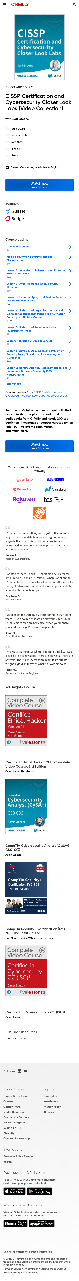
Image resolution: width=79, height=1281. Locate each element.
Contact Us (50, 1096)
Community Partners (16, 1117)
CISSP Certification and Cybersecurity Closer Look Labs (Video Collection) (36, 394)
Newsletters (50, 1101)
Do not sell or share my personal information (27, 1251)
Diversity (8, 1133)
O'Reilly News (11, 1106)
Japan (7, 1161)
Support (49, 1089)
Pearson (16, 155)
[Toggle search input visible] (75, 4)
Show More (14, 383)
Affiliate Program (14, 1122)
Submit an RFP (12, 1128)
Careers (8, 1101)
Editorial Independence (53, 1268)
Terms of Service (12, 1268)
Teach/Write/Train (15, 1096)
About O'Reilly (14, 1089)
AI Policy (48, 1112)
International (13, 1149)
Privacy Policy (52, 1106)
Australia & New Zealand (18, 1156)
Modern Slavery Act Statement (20, 1272)
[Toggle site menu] (4, 4)
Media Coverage (14, 1112)
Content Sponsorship (16, 1138)
